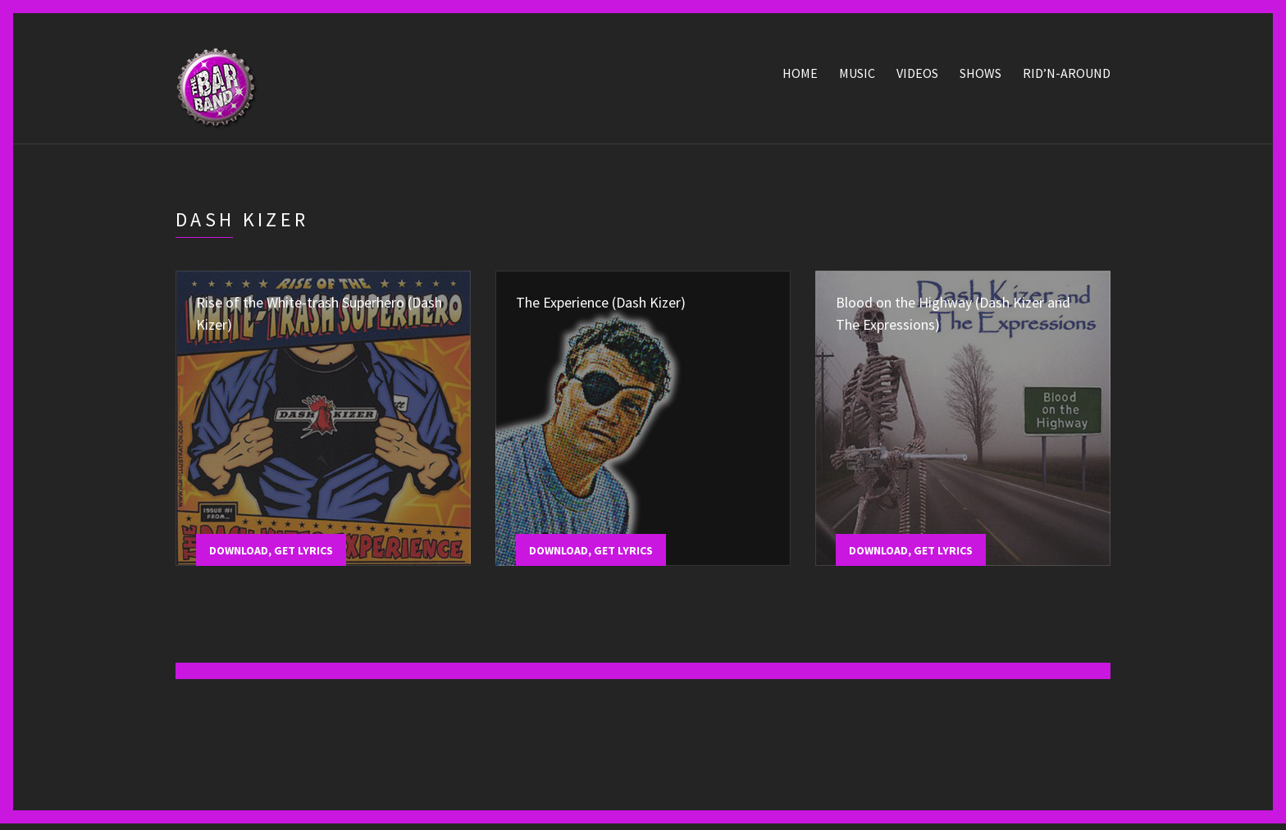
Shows (980, 76)
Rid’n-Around (1066, 76)
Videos (917, 76)
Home (800, 76)
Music (857, 76)
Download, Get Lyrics (271, 553)
